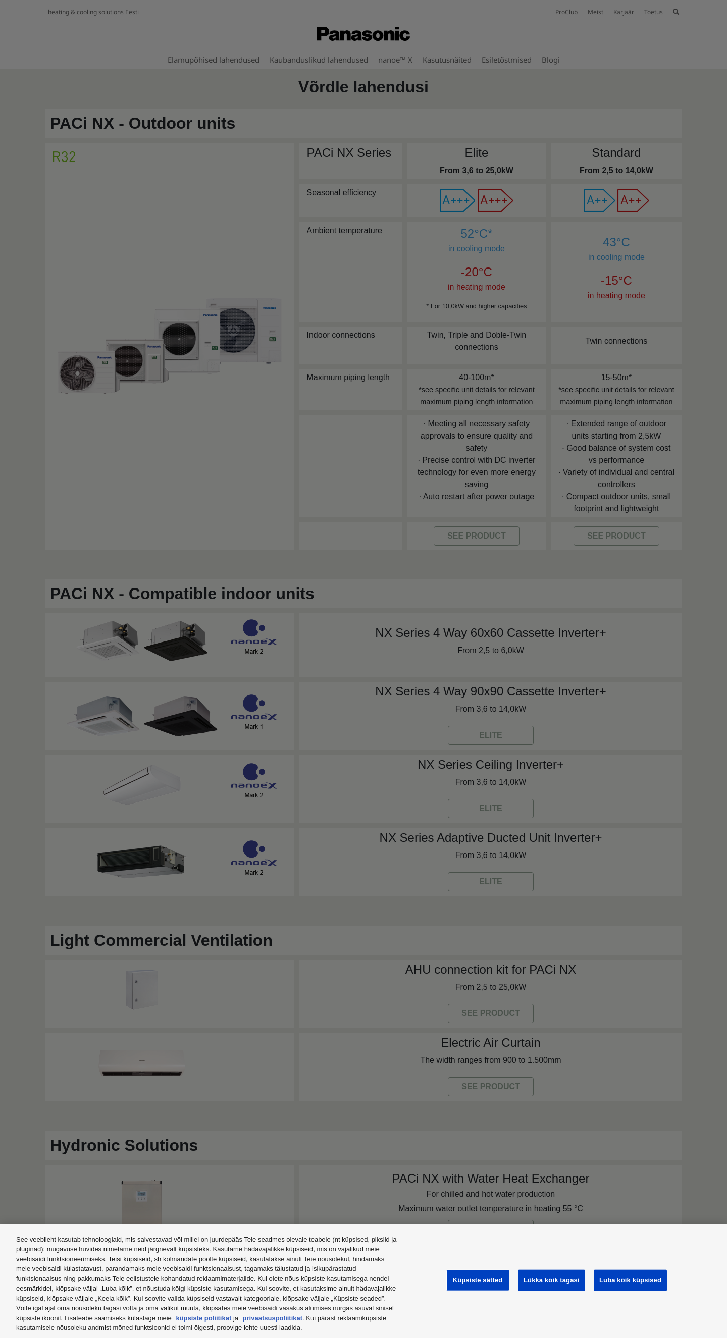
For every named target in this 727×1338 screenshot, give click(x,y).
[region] (363, 1281)
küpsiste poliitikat (203, 1318)
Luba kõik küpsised (630, 1280)
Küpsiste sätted (478, 1280)
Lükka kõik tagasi (552, 1280)
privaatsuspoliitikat (272, 1318)
